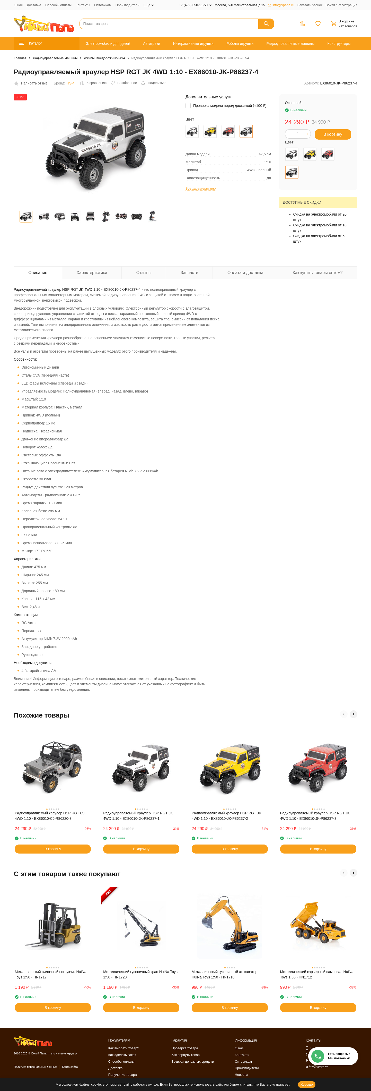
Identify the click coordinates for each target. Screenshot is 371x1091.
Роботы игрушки (239, 43)
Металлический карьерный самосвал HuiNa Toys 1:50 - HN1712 (317, 974)
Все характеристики (201, 188)
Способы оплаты (58, 5)
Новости (241, 1075)
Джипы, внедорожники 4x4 (104, 58)
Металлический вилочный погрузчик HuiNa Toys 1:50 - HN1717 (50, 974)
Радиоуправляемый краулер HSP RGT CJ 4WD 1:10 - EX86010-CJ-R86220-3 (50, 816)
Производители (127, 5)
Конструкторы (339, 43)
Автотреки (151, 43)
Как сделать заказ (122, 1055)
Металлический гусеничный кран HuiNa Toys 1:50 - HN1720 (140, 974)
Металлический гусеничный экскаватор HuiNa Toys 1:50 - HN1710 (224, 974)
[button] (344, 714)
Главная (20, 58)
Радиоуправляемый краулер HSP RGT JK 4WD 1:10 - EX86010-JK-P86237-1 (138, 816)
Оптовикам (102, 5)
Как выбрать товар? (123, 1048)
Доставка (34, 5)
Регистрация (347, 5)
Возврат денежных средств (193, 1061)
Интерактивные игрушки (193, 43)
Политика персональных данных (35, 1066)
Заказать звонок (309, 5)
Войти (330, 5)
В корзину (332, 134)
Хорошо (307, 1084)
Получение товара (122, 1075)
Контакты (83, 5)
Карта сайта (70, 1066)
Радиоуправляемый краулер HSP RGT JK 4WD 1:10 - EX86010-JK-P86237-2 (226, 816)
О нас (18, 5)
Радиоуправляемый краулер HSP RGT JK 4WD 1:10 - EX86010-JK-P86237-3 (315, 816)
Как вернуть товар (186, 1055)
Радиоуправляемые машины (291, 43)
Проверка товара (185, 1048)
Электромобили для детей (108, 43)
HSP (70, 83)
